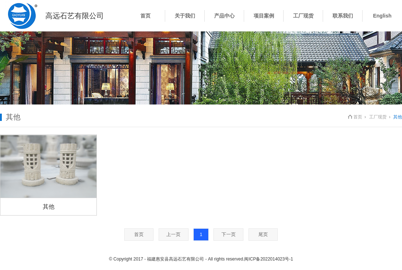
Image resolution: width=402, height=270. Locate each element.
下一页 (228, 234)
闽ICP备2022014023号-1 (268, 259)
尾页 (263, 234)
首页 (357, 116)
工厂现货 (378, 116)
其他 (48, 207)
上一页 (173, 234)
